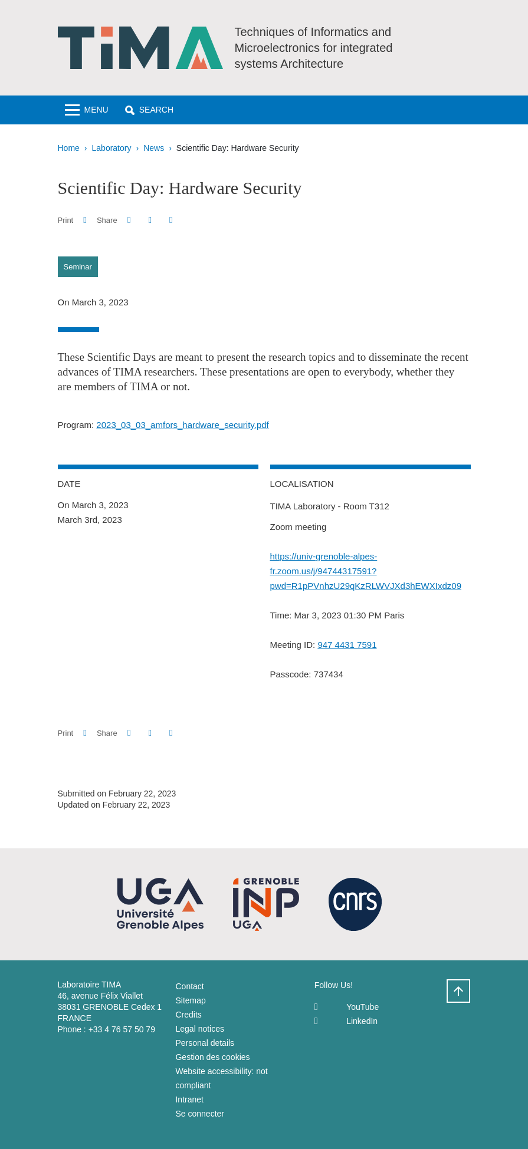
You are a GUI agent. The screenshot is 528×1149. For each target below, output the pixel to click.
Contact (189, 986)
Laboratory (112, 148)
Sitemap (190, 1000)
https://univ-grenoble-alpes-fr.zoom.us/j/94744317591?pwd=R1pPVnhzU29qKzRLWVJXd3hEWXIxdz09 (365, 571)
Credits (188, 1014)
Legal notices (199, 1028)
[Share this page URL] (171, 220)
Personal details (204, 1043)
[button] (149, 110)
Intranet (189, 1099)
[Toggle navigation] (87, 110)
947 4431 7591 (346, 645)
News (153, 148)
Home (69, 148)
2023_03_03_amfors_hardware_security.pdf (182, 425)
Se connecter (199, 1113)
